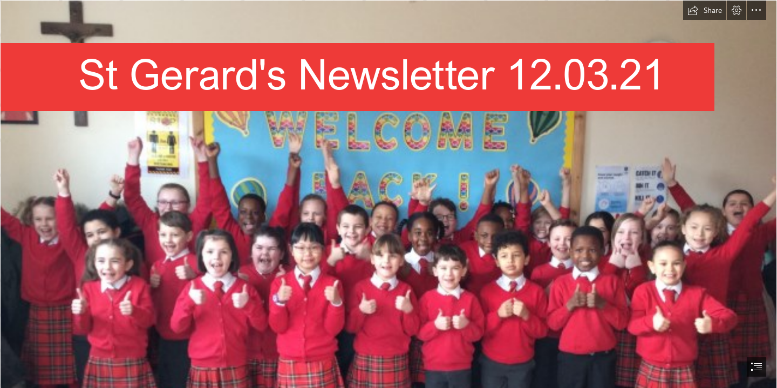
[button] (704, 10)
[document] (388, 194)
